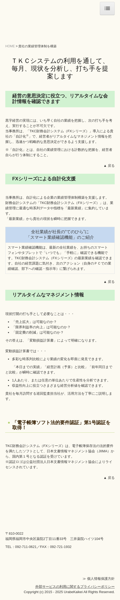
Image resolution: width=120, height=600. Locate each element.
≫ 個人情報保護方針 (99, 579)
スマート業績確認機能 (25, 247)
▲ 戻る (109, 166)
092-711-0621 (26, 547)
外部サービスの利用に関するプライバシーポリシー (75, 587)
